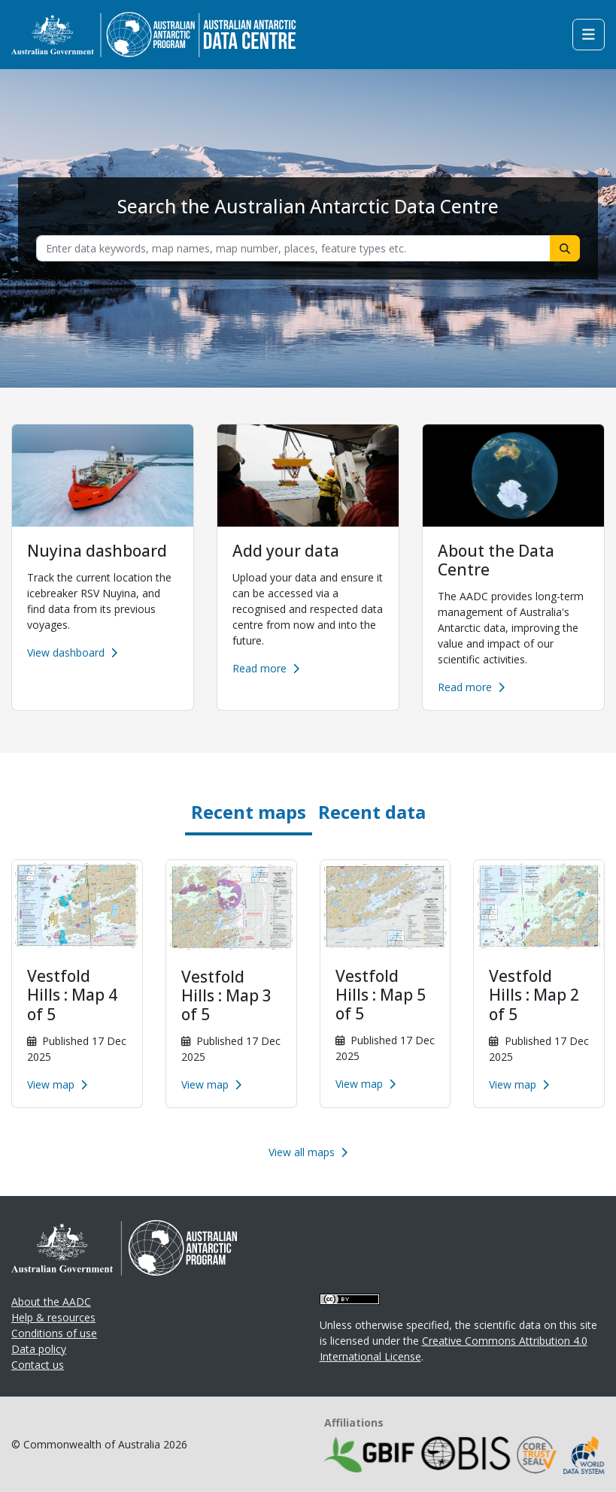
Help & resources (53, 1317)
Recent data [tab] (372, 811)
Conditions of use (54, 1333)
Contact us (37, 1365)
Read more (265, 668)
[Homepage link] (153, 33)
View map (57, 1084)
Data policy (38, 1349)
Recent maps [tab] (248, 811)
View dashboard (72, 652)
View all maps (308, 1152)
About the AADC (51, 1301)
